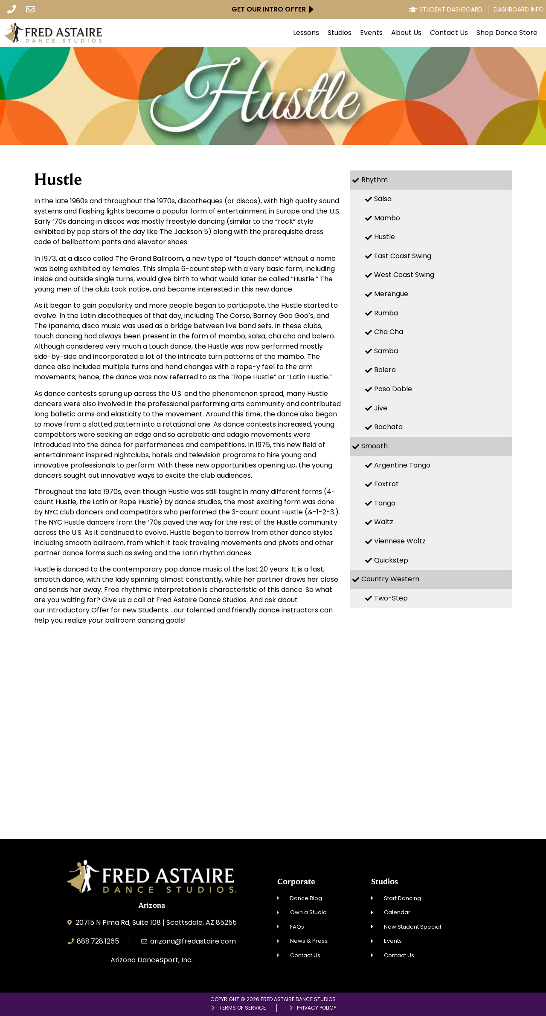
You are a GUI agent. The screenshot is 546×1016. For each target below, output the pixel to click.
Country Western (390, 579)
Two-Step (391, 598)
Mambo (387, 218)
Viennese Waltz (400, 541)
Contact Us (449, 33)
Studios (339, 33)
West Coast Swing (404, 275)
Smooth (374, 446)
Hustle (384, 237)
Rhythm (374, 180)
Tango (384, 503)
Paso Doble (393, 389)
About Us (406, 33)
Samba (386, 351)
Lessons (306, 33)
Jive (380, 408)
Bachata (388, 427)
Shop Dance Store (506, 33)
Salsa (383, 199)
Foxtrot (386, 484)
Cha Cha (388, 332)
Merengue (391, 294)
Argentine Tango (402, 465)
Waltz (383, 522)
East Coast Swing (402, 256)
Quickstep (391, 560)
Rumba (386, 313)
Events (371, 33)
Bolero (385, 370)
